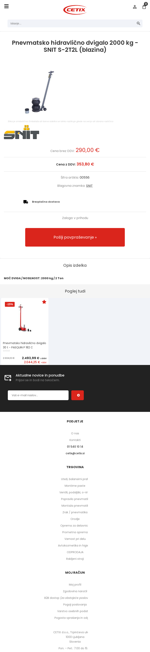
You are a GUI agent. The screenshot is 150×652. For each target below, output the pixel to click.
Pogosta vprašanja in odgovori (75, 618)
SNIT (89, 185)
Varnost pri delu (75, 539)
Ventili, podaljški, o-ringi (75, 492)
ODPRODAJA (75, 552)
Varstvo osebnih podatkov (75, 611)
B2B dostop (75, 598)
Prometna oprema (75, 532)
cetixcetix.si (75, 453)
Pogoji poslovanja (75, 604)
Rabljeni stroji (75, 559)
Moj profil (75, 585)
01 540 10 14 (75, 447)
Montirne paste (75, 486)
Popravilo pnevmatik (75, 499)
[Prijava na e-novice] (77, 395)
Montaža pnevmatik (75, 506)
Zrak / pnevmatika (75, 512)
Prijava (135, 7)
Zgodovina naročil (75, 591)
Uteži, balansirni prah (75, 479)
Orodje (75, 519)
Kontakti (75, 440)
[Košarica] (144, 7)
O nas (75, 433)
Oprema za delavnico (75, 526)
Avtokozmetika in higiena (75, 545)
